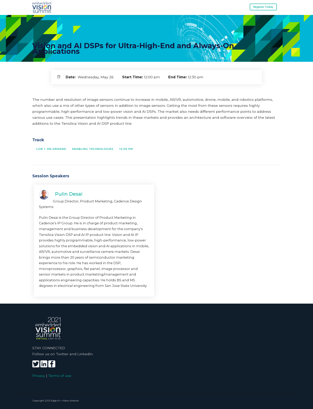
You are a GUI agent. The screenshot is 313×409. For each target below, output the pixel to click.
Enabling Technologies (92, 148)
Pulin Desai (68, 194)
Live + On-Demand (51, 148)
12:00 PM (126, 148)
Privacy (38, 376)
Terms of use (59, 376)
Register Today (263, 7)
